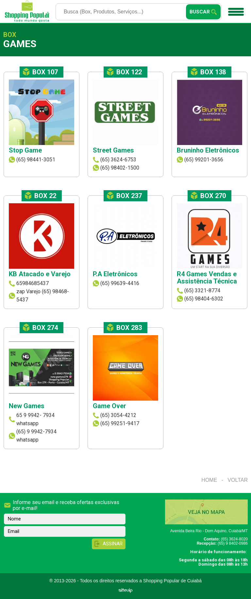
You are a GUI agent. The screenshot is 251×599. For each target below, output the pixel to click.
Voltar (237, 480)
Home (209, 480)
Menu (235, 9)
